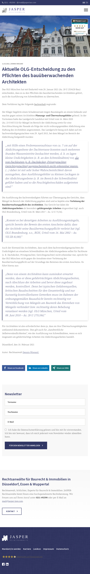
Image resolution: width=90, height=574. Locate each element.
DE (84, 2)
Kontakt (10, 514)
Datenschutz (62, 548)
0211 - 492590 (8, 2)
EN (87, 2)
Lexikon (37, 548)
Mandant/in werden (11, 548)
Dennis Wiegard (31, 352)
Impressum (48, 548)
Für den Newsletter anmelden (24, 448)
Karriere (27, 548)
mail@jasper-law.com (26, 2)
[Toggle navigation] (86, 9)
